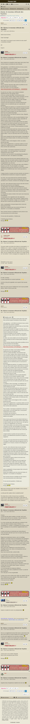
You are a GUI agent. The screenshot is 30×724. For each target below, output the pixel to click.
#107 (2, 606)
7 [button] (17, 20)
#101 (2, 31)
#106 (2, 511)
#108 (2, 629)
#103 (2, 243)
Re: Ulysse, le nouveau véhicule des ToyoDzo (12, 28)
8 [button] (19, 20)
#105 (2, 312)
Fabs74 (2, 23)
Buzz (5, 673)
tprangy (17, 15)
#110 (2, 679)
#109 (2, 650)
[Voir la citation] (13, 317)
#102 (2, 59)
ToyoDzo (6, 51)
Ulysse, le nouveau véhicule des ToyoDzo (11, 13)
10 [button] (23, 20)
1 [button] (14, 20)
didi (6, 599)
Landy (7, 15)
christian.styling (7, 235)
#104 (2, 274)
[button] (10, 20)
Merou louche (12, 15)
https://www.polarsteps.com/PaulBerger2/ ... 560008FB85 (14, 89)
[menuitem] (4, 4)
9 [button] (21, 20)
